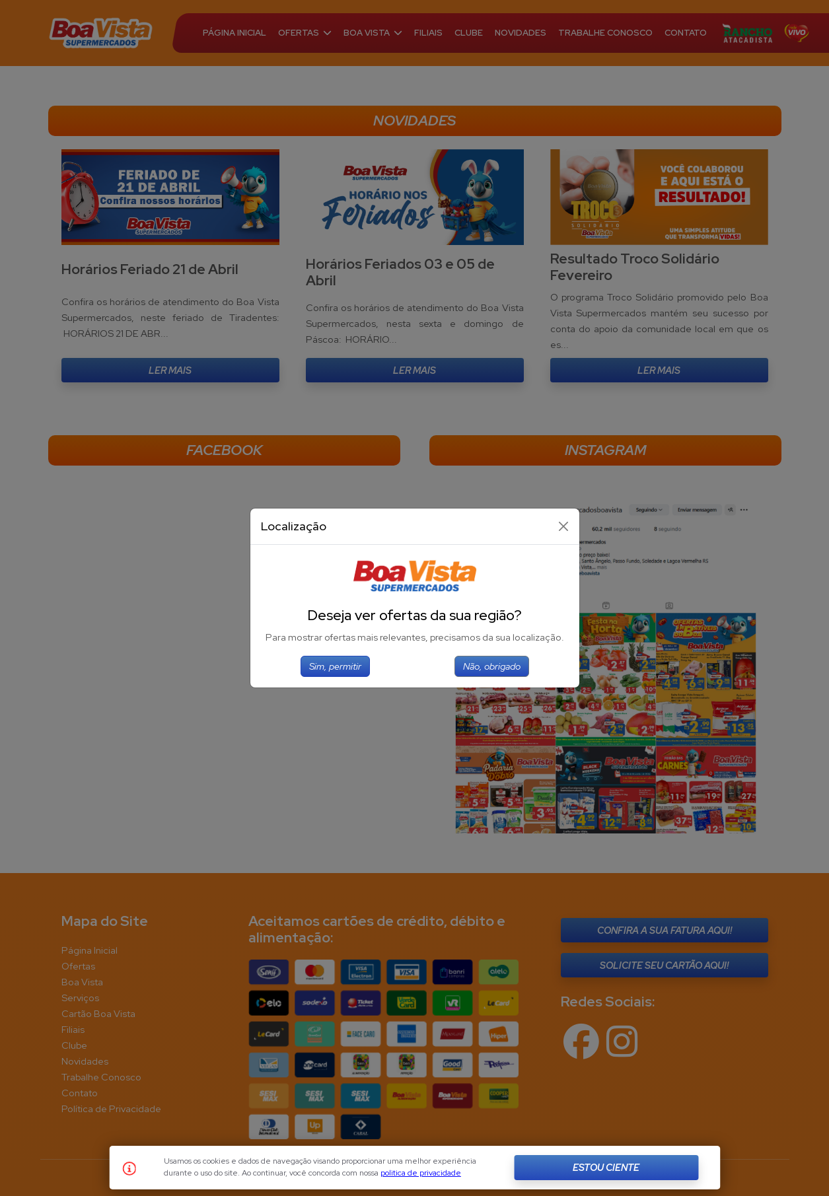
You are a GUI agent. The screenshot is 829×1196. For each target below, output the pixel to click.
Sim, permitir (335, 666)
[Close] (563, 526)
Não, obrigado (492, 666)
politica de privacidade (420, 1173)
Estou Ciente (606, 1167)
